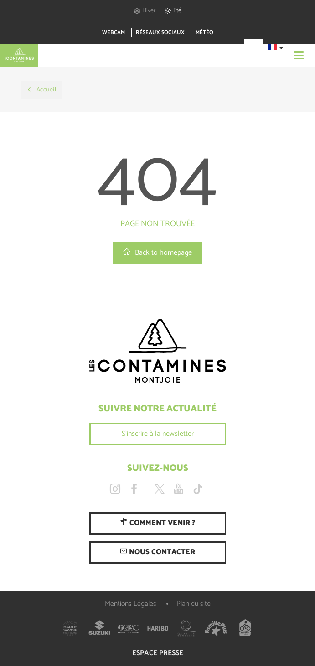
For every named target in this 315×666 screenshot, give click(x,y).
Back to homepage (157, 253)
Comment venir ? (157, 523)
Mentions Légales (130, 604)
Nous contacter (157, 552)
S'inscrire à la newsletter (158, 434)
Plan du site (193, 604)
